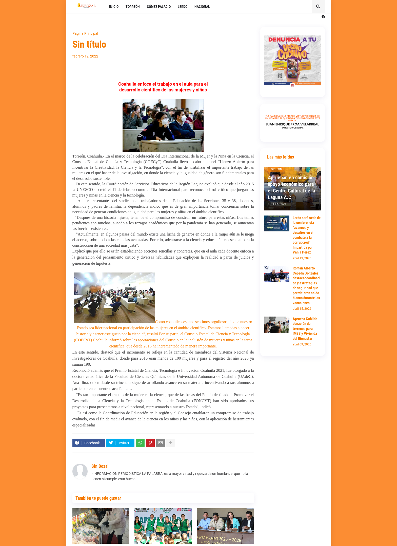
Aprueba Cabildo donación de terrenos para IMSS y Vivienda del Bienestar (305, 329)
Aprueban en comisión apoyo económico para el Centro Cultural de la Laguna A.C (291, 187)
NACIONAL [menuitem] (202, 7)
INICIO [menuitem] (113, 7)
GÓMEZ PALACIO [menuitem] (159, 7)
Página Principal (85, 33)
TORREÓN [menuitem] (133, 7)
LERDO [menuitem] (182, 7)
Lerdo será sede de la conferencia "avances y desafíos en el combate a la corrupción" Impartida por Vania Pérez (307, 235)
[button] (318, 6)
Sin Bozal (100, 466)
